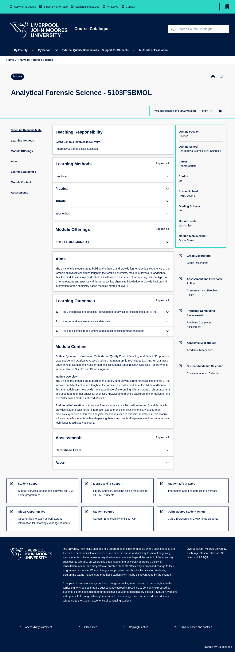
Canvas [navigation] (130, 6)
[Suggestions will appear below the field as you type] (199, 29)
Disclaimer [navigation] (90, 627)
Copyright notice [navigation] (138, 627)
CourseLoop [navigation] (224, 646)
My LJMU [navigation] (112, 6)
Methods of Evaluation (153, 50)
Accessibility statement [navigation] (38, 627)
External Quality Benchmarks (80, 50)
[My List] (227, 6)
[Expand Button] (167, 176)
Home (10, 59)
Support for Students (115, 50)
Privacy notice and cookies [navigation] (196, 627)
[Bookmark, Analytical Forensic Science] (221, 77)
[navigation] (38, 31)
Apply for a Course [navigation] (25, 6)
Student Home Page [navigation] (56, 6)
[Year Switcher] (207, 111)
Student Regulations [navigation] (87, 6)
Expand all (162, 163)
